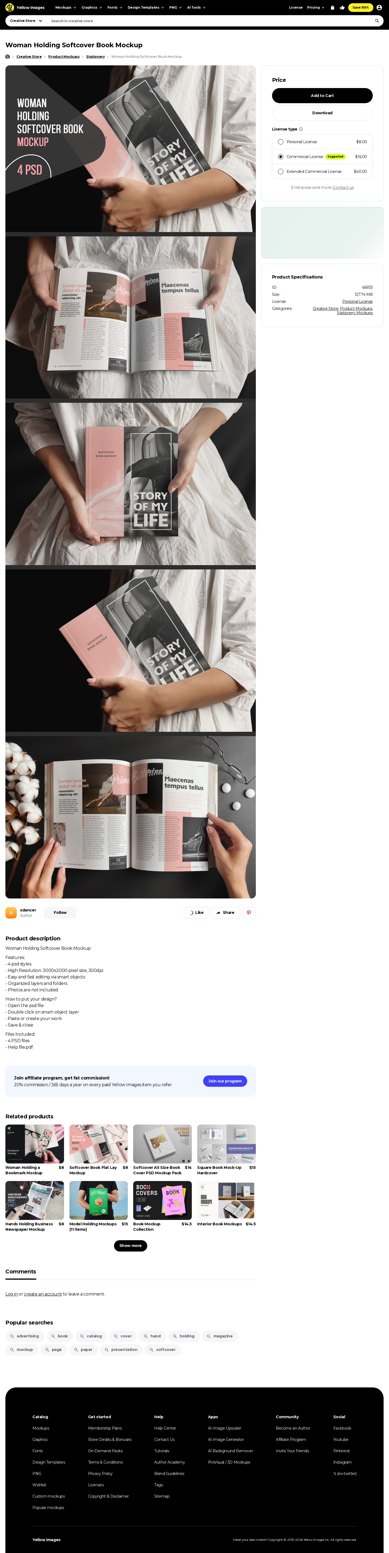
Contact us (343, 187)
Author (26, 915)
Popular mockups (48, 1507)
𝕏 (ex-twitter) (345, 1473)
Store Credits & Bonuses (110, 1439)
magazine (219, 1336)
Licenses (96, 1484)
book (59, 1336)
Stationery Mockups (355, 312)
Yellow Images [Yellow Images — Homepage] (46, 1539)
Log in (11, 1294)
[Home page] (7, 57)
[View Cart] (332, 7)
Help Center (165, 1428)
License (296, 7)
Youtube (340, 1439)
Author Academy (169, 1462)
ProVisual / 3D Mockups (229, 1462)
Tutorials (161, 1450)
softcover (162, 1349)
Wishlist (39, 1484)
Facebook (342, 1428)
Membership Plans (105, 1428)
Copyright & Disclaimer (108, 1496)
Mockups (40, 1428)
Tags (158, 1484)
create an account (43, 1294)
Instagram (342, 1462)
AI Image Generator (226, 1439)
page (53, 1349)
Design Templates (48, 1462)
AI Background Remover (230, 1450)
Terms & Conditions (105, 1462)
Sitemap (161, 1496)
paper (83, 1349)
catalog (91, 1336)
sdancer (28, 910)
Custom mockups (48, 1496)
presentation (120, 1349)
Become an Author (293, 1428)
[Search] (377, 21)
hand (151, 1336)
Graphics (40, 1439)
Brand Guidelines (169, 1473)
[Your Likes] (342, 7)
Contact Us (164, 1439)
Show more (130, 1245)
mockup (21, 1349)
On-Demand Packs (105, 1450)
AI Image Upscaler (224, 1428)
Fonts (37, 1450)
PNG (36, 1473)
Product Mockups (356, 308)
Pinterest (341, 1450)
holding (183, 1336)
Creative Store (325, 308)
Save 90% (361, 7)
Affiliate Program (291, 1439)
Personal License (357, 301)
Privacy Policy (100, 1473)
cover (122, 1336)
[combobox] (215, 20)
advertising (24, 1336)
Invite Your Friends (292, 1450)
